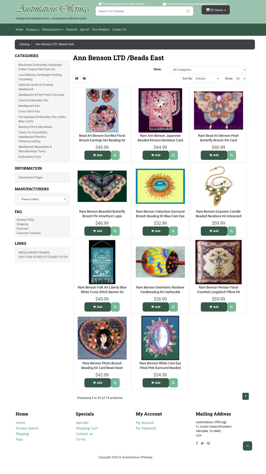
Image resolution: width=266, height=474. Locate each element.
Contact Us (119, 29)
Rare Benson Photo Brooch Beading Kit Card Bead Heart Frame (102, 367)
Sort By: (188, 78)
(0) (215, 10)
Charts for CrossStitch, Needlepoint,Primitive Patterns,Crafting (33, 137)
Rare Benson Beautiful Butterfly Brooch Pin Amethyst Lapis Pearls (102, 215)
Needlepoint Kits (29, 106)
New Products (101, 29)
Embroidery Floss (29, 157)
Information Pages (30, 177)
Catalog (24, 44)
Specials (82, 423)
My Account (145, 423)
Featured (71, 29)
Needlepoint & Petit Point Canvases (41, 95)
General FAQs (25, 219)
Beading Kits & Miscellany (35, 127)
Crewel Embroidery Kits (33, 100)
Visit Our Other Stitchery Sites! (43, 257)
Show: (229, 78)
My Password (146, 429)
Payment (22, 228)
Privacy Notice (27, 429)
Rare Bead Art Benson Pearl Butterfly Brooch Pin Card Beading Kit (218, 140)
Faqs (19, 440)
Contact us (84, 434)
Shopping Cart (87, 429)
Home (19, 29)
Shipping (22, 224)
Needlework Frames (34, 252)
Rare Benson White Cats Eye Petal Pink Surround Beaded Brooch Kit (160, 367)
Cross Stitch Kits (29, 111)
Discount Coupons (29, 233)
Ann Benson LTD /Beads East (55, 44)
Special (84, 29)
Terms (81, 440)
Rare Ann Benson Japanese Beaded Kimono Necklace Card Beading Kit (160, 140)
